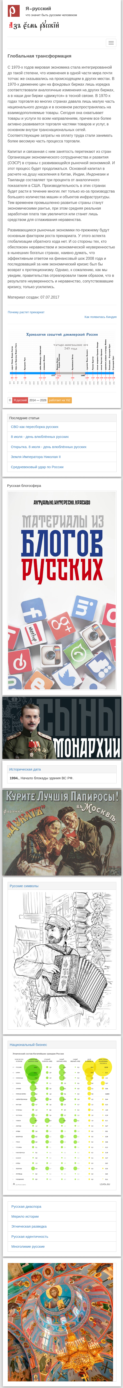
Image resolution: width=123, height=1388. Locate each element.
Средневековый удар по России (37, 467)
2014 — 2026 (37, 400)
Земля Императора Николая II (36, 457)
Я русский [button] (20, 400)
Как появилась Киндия (101, 317)
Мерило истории (25, 1216)
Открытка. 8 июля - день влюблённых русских (49, 447)
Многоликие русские (28, 1246)
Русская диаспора (26, 1206)
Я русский (38, 8)
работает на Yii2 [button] (59, 400)
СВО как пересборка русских (34, 427)
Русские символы (24, 886)
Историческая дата (25, 769)
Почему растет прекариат (26, 312)
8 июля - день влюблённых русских (40, 437)
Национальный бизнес (28, 1045)
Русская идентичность (29, 1236)
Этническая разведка (29, 1226)
